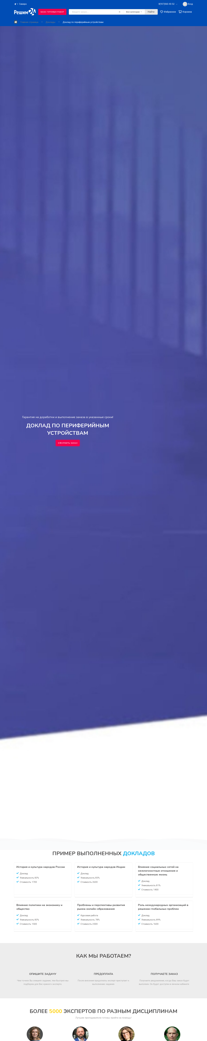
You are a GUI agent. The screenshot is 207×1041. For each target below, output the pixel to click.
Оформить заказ (67, 443)
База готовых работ (52, 12)
